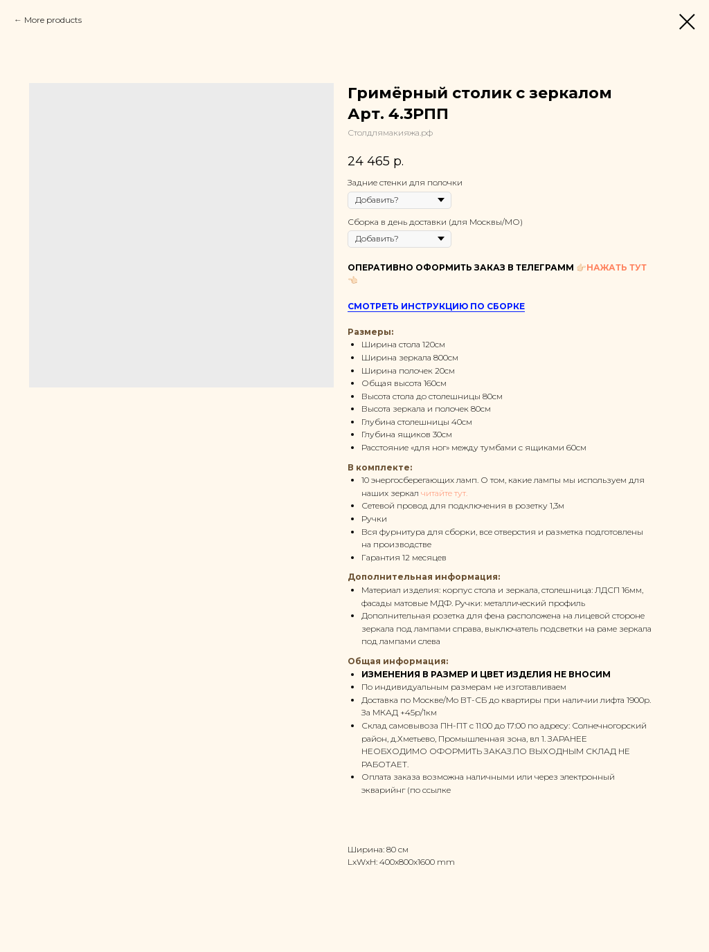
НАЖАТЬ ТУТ (616, 267)
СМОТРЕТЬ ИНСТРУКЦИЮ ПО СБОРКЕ (436, 306)
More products (53, 20)
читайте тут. (444, 493)
